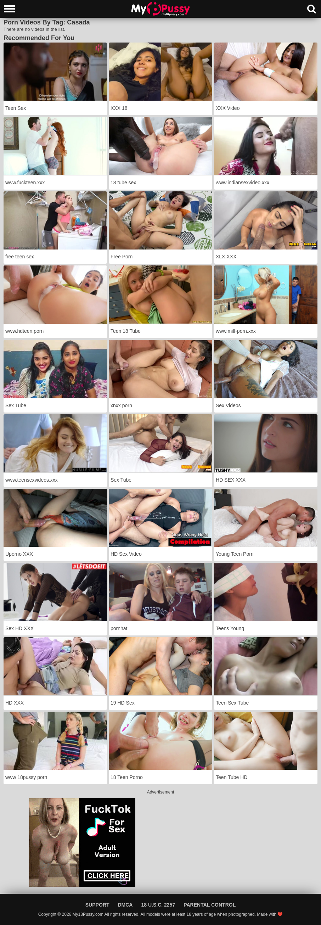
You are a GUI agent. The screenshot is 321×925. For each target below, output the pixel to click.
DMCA (125, 905)
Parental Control (210, 905)
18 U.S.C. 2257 (158, 905)
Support (97, 905)
